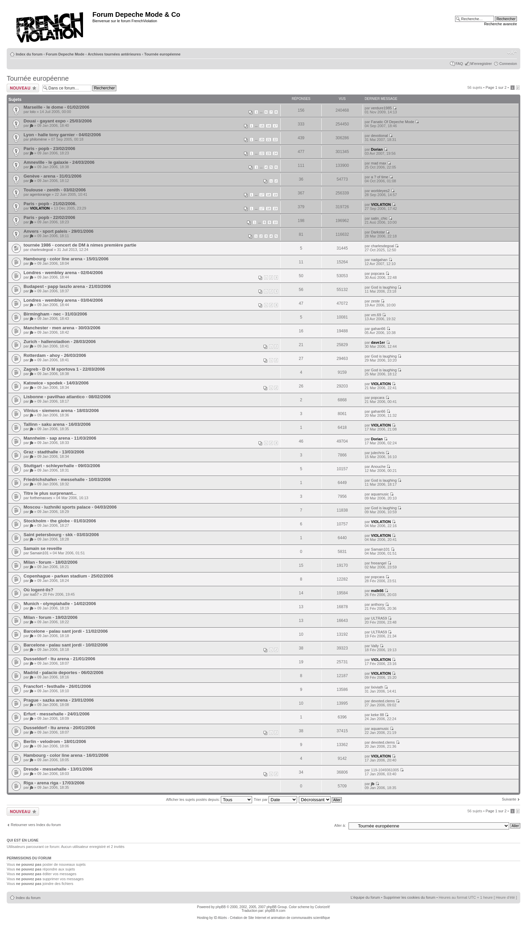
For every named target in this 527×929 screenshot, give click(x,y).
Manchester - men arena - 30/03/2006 (62, 327)
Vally (375, 646)
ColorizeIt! (322, 907)
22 (275, 139)
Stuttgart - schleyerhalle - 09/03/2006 (62, 465)
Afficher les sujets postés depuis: (209, 799)
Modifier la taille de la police (512, 53)
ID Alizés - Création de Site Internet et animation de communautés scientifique (272, 918)
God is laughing (384, 287)
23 (268, 153)
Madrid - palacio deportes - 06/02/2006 (63, 672)
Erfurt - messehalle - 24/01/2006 (56, 713)
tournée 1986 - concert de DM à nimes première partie (80, 245)
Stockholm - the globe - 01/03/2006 (60, 520)
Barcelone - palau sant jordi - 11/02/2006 (66, 631)
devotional (379, 136)
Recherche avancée (500, 24)
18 (268, 194)
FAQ (459, 64)
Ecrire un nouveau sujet (23, 88)
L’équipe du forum (365, 897)
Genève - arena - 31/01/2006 (52, 176)
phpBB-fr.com (275, 911)
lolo (33, 112)
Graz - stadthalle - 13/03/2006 (54, 451)
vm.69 (376, 315)
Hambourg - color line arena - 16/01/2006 (66, 755)
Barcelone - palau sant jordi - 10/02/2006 (66, 644)
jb (31, 125)
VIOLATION (40, 208)
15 (262, 125)
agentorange (40, 194)
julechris (377, 453)
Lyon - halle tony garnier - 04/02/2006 (62, 134)
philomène (38, 139)
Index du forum (29, 54)
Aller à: (340, 825)
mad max (378, 163)
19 (275, 194)
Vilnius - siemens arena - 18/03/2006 (61, 410)
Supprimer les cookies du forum (409, 897)
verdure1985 (381, 108)
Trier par (275, 799)
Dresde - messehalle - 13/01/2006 (58, 769)
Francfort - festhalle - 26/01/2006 (57, 686)
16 (268, 125)
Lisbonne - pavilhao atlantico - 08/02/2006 (67, 396)
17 (275, 125)
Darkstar (378, 232)
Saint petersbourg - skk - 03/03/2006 (61, 534)
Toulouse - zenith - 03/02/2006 (55, 189)
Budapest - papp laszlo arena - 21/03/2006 (67, 286)
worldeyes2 (380, 191)
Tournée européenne (162, 54)
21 (268, 139)
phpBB (221, 907)
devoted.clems (383, 701)
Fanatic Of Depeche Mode (392, 122)
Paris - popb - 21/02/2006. (50, 203)
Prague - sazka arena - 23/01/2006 (59, 700)
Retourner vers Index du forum (36, 825)
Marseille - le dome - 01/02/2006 (56, 107)
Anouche (378, 466)
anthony (377, 604)
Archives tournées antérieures (114, 54)
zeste (375, 301)
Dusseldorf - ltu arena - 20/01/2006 (59, 727)
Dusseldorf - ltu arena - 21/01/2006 (59, 658)
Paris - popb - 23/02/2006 (49, 148)
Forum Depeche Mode (65, 54)
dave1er (378, 342)
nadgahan (379, 260)
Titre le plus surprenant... (50, 493)
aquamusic (380, 494)
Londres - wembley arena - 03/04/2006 (63, 300)
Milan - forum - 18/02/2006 (51, 562)
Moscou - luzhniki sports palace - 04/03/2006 (70, 507)
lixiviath (377, 687)
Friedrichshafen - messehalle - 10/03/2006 (67, 479)
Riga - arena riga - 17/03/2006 (54, 782)
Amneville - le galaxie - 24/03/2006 (59, 162)
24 (275, 153)
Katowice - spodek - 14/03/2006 (56, 382)
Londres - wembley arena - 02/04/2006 (63, 272)
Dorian (377, 149)
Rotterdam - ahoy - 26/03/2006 (55, 355)
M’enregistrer (481, 64)
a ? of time (379, 177)
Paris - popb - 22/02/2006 (49, 217)
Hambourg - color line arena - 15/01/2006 (66, 258)
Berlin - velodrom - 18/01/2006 (55, 741)
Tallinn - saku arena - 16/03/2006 (57, 424)
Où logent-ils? (38, 589)
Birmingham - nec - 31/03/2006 (55, 314)
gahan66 (378, 329)
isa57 (34, 594)
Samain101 (39, 553)
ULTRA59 (379, 618)
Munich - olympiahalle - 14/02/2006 (60, 603)
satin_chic (379, 218)
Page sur (496, 87)
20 (262, 139)
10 (275, 222)
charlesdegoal (41, 250)
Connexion (508, 64)
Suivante (509, 799)
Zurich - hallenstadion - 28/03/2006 (60, 341)
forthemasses (41, 498)
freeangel (379, 563)
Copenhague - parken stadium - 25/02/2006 (68, 576)
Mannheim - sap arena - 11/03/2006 (60, 438)
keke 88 (377, 715)
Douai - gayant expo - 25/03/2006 (58, 120)
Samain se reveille (43, 548)
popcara (377, 273)
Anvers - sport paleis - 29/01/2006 (58, 231)
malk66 (377, 591)
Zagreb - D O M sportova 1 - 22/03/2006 (64, 369)
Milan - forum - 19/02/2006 (51, 617)
